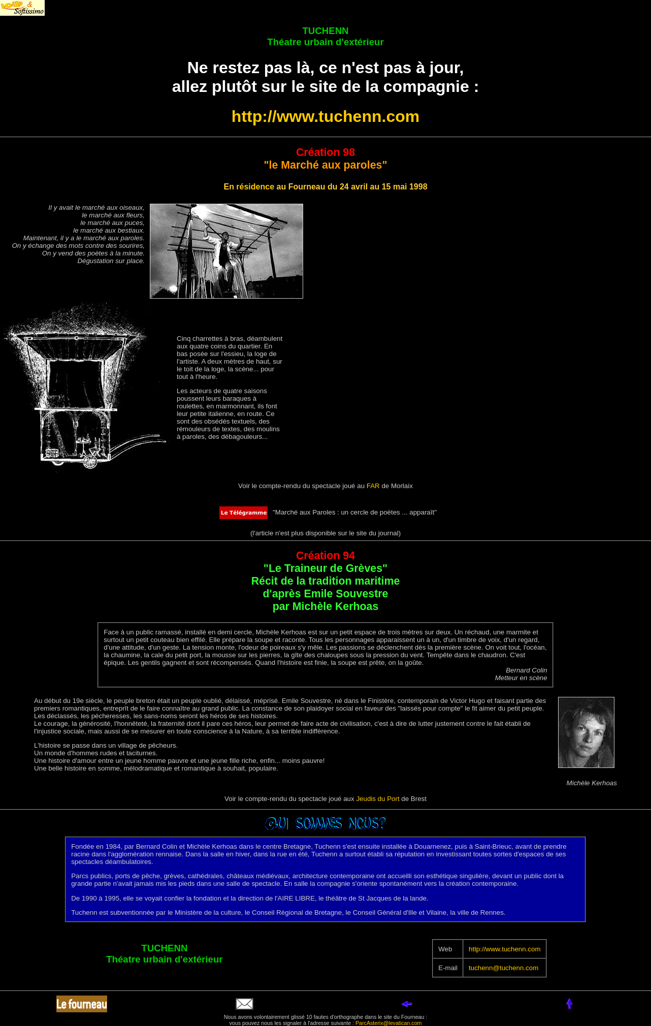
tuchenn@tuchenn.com (503, 968)
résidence (255, 186)
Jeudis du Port (377, 799)
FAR (373, 486)
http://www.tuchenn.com (325, 116)
